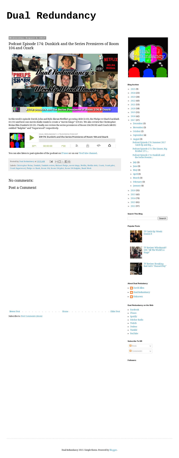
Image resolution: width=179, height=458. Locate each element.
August (136, 139)
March (136, 178)
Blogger (113, 450)
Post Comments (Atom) (31, 316)
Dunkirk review (47, 165)
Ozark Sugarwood (18, 168)
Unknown (138, 296)
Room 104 (45, 168)
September (138, 135)
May (135, 170)
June (135, 166)
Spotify (133, 316)
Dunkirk (37, 165)
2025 (133, 89)
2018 (133, 116)
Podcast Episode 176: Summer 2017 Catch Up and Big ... (149, 143)
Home (65, 311)
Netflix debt (92, 165)
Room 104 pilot (57, 168)
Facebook (134, 310)
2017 (133, 120)
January (137, 186)
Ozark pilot (110, 165)
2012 (133, 206)
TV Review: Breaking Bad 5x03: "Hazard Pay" (155, 265)
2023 (133, 97)
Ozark (101, 165)
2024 (133, 93)
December (138, 123)
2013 (133, 202)
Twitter (133, 327)
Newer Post (14, 311)
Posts (133, 346)
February (137, 182)
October (137, 131)
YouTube (134, 333)
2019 (133, 112)
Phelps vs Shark (33, 168)
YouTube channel (88, 153)
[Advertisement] (65, 285)
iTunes (64, 153)
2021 (133, 104)
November (138, 127)
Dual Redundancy (51, 16)
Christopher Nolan (25, 165)
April (135, 174)
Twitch (133, 323)
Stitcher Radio (136, 320)
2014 (133, 198)
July (135, 162)
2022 (133, 101)
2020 (133, 108)
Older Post (115, 311)
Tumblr (133, 330)
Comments (135, 351)
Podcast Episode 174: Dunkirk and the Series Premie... (149, 156)
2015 (133, 194)
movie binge (74, 165)
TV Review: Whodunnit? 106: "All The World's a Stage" (155, 250)
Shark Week (86, 168)
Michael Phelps (61, 165)
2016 (133, 190)
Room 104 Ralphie (72, 168)
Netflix (83, 165)
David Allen (138, 288)
